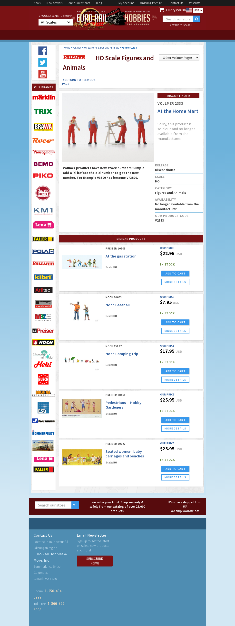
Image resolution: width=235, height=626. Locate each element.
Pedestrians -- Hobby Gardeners (123, 405)
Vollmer (76, 47)
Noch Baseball (118, 304)
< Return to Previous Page (79, 82)
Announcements (79, 3)
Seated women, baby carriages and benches (125, 453)
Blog (99, 3)
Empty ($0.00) (176, 10)
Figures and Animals (107, 47)
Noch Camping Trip (122, 353)
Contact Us (175, 3)
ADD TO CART (176, 273)
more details (175, 282)
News (37, 3)
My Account (126, 3)
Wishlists (194, 3)
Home (67, 47)
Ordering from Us (151, 3)
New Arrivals (54, 3)
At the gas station (121, 256)
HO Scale (88, 47)
